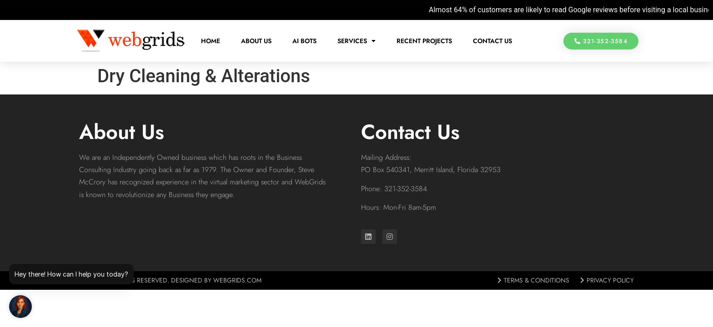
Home (210, 40)
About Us (256, 40)
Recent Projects (424, 40)
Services (356, 41)
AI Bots (304, 40)
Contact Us (492, 40)
